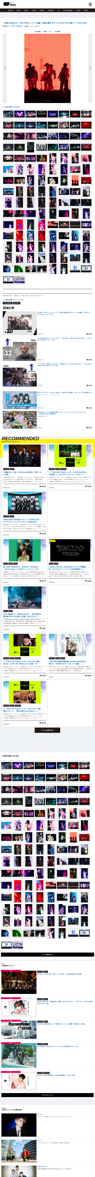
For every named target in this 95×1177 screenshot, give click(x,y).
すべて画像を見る (47, 954)
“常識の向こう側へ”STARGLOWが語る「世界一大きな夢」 (22, 473)
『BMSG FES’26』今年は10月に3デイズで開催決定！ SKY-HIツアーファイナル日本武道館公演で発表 (68, 568)
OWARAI (10, 10)
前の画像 (38, 31)
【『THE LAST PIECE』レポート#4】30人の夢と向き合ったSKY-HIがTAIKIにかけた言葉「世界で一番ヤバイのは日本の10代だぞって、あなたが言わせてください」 (22, 663)
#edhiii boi (17, 295)
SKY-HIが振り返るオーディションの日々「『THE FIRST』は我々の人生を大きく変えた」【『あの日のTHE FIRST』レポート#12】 (64, 339)
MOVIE (26, 10)
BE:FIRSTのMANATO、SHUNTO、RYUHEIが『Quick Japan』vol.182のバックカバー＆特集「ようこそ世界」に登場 (21, 568)
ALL (58, 10)
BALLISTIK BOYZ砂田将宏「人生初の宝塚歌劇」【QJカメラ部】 (56, 1075)
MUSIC (19, 10)
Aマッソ (39, 1140)
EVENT (86, 10)
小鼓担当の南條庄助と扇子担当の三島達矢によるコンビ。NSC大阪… (54, 1169)
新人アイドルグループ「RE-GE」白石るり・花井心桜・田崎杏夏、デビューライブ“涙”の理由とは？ (64, 392)
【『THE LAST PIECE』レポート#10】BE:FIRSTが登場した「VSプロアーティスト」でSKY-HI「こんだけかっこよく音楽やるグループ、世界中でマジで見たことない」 (68, 473)
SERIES (42, 10)
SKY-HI (39, 1114)
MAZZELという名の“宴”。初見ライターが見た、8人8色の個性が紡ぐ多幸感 (59, 974)
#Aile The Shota (7, 295)
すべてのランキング (47, 1095)
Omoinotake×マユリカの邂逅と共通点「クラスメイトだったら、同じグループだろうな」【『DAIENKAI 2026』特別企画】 (61, 413)
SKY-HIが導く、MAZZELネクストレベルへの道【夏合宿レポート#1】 (57, 1046)
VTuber (34, 10)
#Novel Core (25, 295)
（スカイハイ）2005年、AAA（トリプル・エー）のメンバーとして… (54, 1116)
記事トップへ (47, 31)
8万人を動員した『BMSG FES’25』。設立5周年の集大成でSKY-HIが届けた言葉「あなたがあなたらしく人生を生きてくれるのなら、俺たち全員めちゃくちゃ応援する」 (22, 615)
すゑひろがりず (41, 1166)
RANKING (51, 10)
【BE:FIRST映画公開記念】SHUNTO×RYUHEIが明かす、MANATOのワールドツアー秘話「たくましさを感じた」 (67, 663)
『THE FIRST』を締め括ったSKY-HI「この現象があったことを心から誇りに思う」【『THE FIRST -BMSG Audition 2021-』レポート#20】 (64, 364)
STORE (78, 10)
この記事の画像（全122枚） (11, 107)
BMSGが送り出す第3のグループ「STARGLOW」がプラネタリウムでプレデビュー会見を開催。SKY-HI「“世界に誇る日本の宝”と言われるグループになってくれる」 (22, 521)
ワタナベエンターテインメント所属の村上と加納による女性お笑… (54, 1142)
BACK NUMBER (67, 10)
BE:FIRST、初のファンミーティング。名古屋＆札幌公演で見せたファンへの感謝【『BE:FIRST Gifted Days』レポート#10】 (63, 313)
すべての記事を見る (47, 730)
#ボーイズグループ (36, 295)
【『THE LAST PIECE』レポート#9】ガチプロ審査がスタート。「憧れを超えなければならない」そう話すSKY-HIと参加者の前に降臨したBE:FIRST (22, 710)
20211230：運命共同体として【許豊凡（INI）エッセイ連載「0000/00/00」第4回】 (61, 1024)
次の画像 (57, 31)
